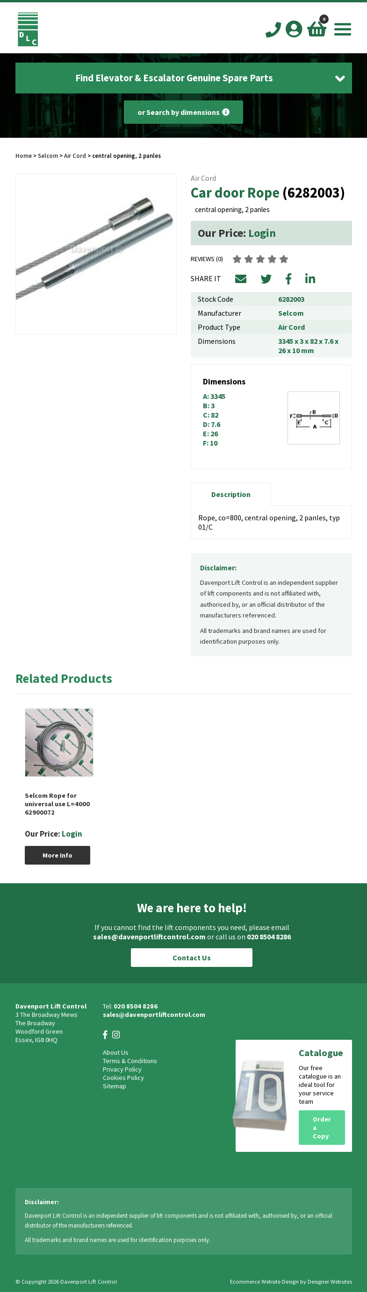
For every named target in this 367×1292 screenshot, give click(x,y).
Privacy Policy (122, 1069)
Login (262, 233)
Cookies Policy (123, 1077)
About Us (116, 1052)
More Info (57, 855)
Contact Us (192, 957)
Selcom (48, 155)
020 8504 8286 (269, 936)
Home (23, 155)
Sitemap (114, 1086)
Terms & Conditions (130, 1061)
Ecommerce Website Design (264, 1281)
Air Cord (75, 155)
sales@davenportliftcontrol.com (149, 936)
